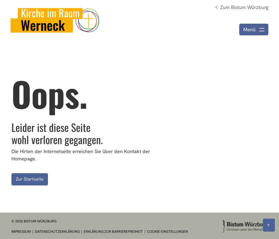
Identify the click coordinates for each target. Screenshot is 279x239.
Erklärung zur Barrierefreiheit (113, 231)
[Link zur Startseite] (55, 20)
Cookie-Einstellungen (167, 231)
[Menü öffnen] (253, 29)
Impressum (21, 231)
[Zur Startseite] (245, 226)
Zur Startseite (30, 179)
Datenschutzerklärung (57, 231)
